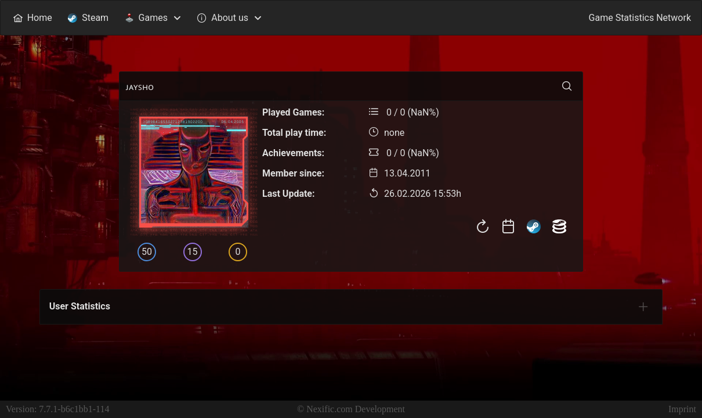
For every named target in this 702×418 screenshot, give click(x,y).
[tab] (643, 306)
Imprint (682, 409)
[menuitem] (32, 17)
